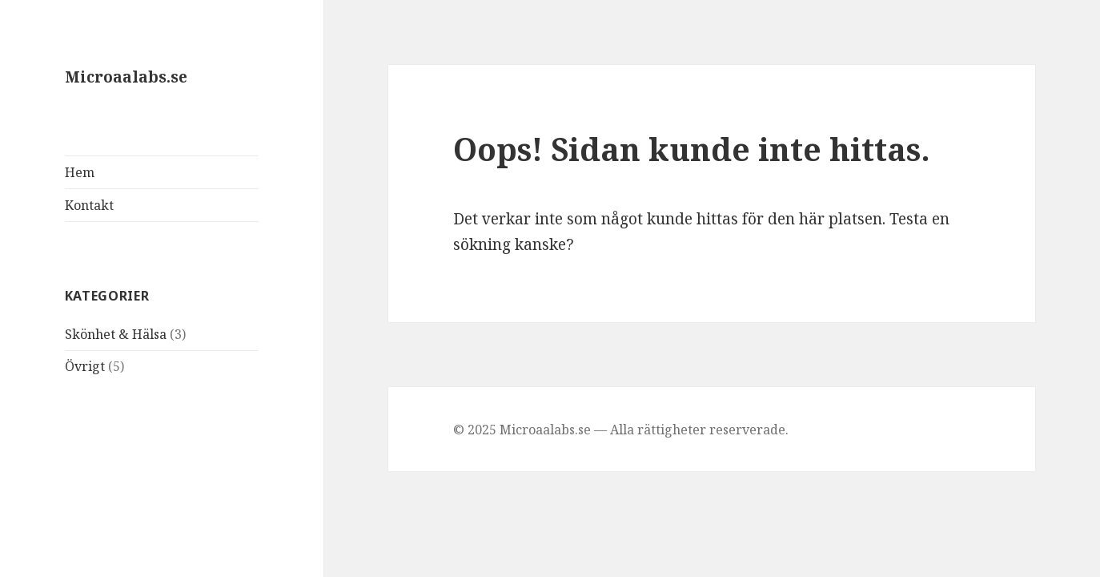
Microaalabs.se (126, 77)
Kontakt (89, 205)
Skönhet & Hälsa (116, 334)
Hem (79, 172)
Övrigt (85, 366)
